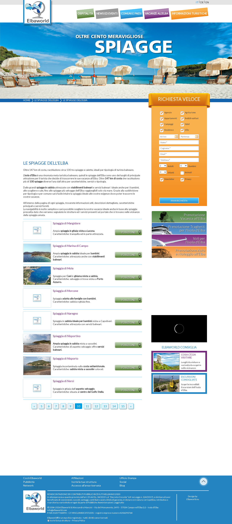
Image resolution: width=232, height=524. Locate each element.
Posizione (131, 232)
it (197, 2)
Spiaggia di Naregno (65, 313)
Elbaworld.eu (193, 499)
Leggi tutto (119, 502)
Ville (187, 130)
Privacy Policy (78, 520)
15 (123, 406)
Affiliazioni (77, 478)
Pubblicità (28, 481)
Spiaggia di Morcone (65, 290)
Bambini (192, 166)
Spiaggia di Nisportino (66, 336)
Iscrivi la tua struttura (83, 481)
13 (105, 406)
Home (26, 100)
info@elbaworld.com (57, 510)
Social (123, 481)
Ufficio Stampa (128, 478)
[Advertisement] (82, 132)
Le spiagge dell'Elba (46, 100)
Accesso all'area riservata (86, 485)
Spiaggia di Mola (63, 268)
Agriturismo (190, 112)
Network (28, 485)
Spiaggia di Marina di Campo (70, 245)
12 (96, 406)
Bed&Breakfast (191, 118)
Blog (122, 485)
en (207, 2)
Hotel (187, 124)
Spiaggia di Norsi (63, 381)
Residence (169, 130)
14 (114, 406)
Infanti (171, 172)
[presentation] (178, 188)
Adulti (171, 166)
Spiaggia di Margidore (66, 223)
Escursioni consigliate (189, 378)
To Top (203, 481)
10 (78, 406)
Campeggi (168, 124)
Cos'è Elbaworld (32, 478)
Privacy (188, 179)
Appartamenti (170, 118)
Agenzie (168, 112)
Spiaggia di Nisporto (65, 358)
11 (87, 406)
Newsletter (169, 179)
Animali (188, 172)
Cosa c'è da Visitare (188, 356)
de (202, 2)
